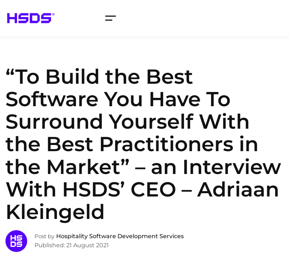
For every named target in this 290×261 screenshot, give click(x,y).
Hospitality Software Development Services (120, 236)
